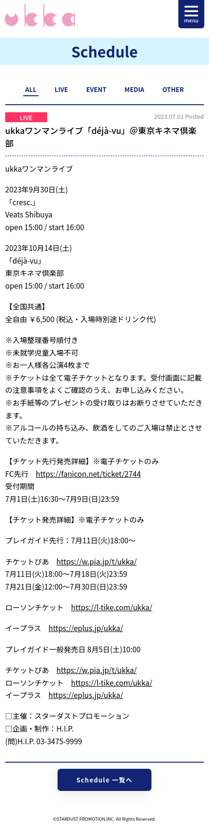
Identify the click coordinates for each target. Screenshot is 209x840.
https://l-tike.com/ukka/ (111, 607)
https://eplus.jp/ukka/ (86, 628)
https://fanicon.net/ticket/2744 (88, 473)
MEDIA (134, 89)
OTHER (173, 89)
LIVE (61, 89)
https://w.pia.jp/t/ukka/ (97, 561)
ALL (31, 89)
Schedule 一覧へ (104, 779)
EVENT (96, 89)
